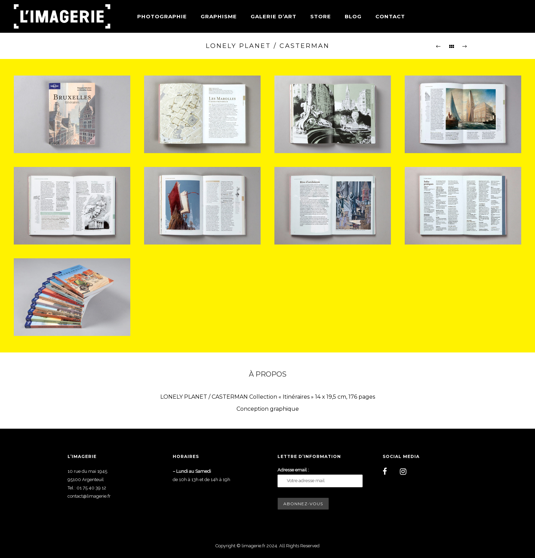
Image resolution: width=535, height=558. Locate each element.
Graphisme (219, 16)
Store (320, 16)
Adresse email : (293, 469)
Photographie (162, 16)
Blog (353, 16)
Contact (390, 16)
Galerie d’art (273, 16)
